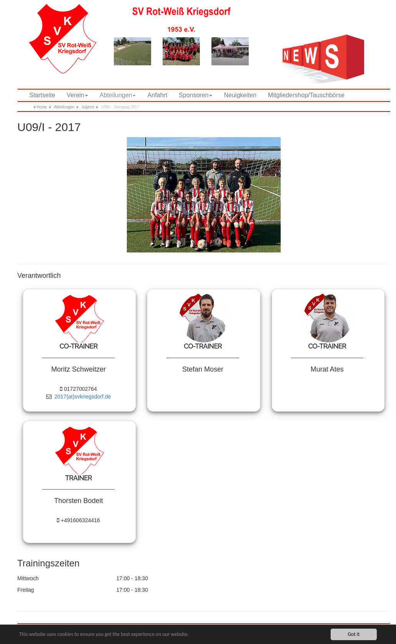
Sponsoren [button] (195, 95)
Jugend (88, 107)
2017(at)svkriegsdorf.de (83, 396)
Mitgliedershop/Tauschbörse (306, 95)
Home (42, 107)
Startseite (42, 95)
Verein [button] (77, 95)
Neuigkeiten (240, 95)
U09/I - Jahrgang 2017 (120, 107)
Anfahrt (157, 95)
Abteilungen (64, 107)
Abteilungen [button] (118, 95)
